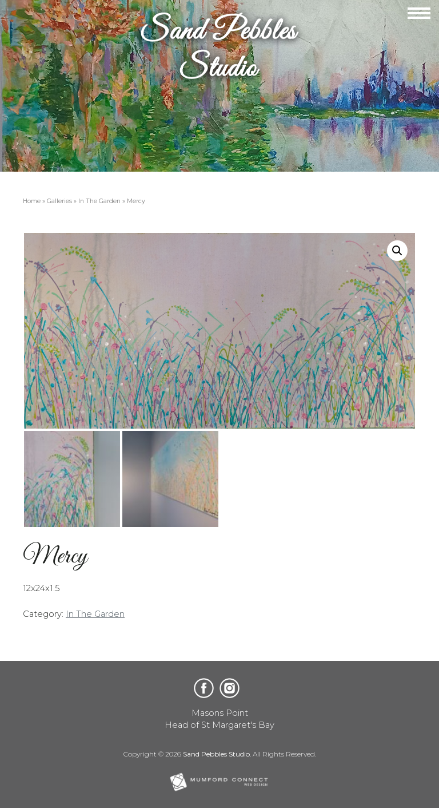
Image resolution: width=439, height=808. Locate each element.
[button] (397, 250)
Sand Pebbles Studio (216, 754)
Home (32, 201)
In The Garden (99, 201)
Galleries (59, 201)
